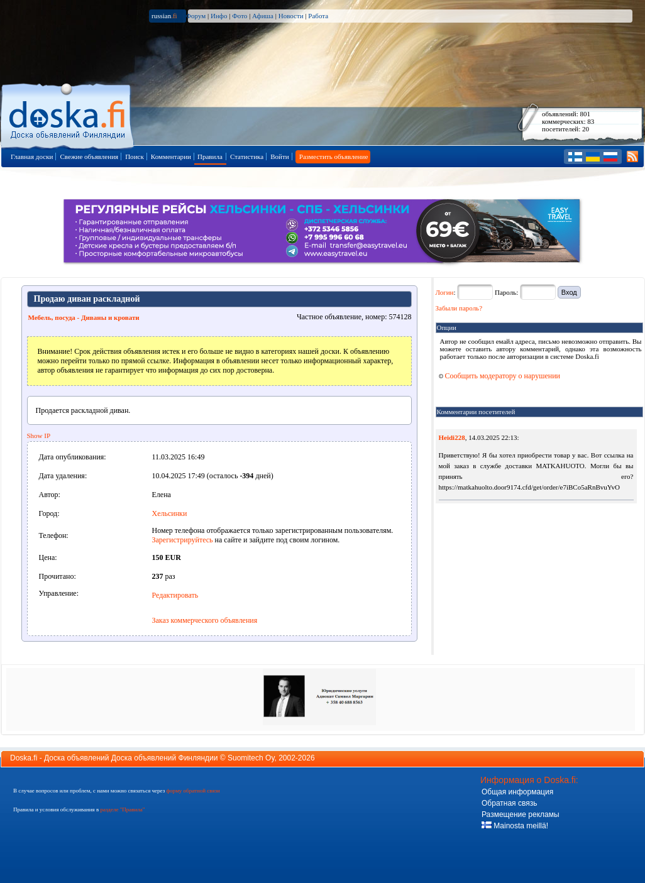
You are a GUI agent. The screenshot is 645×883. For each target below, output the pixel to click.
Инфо (219, 15)
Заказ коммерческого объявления (205, 620)
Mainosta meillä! (515, 825)
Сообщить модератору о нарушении (500, 375)
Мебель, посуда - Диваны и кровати (84, 317)
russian (164, 15)
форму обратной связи (192, 790)
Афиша (262, 15)
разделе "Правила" (122, 809)
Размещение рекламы (521, 814)
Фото (239, 15)
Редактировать (175, 595)
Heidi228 (452, 437)
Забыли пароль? (459, 308)
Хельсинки (169, 513)
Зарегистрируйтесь (182, 539)
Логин (445, 292)
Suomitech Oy (251, 758)
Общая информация (517, 791)
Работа (318, 15)
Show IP (39, 435)
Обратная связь (509, 803)
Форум (195, 15)
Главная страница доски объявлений (68, 114)
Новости (291, 15)
